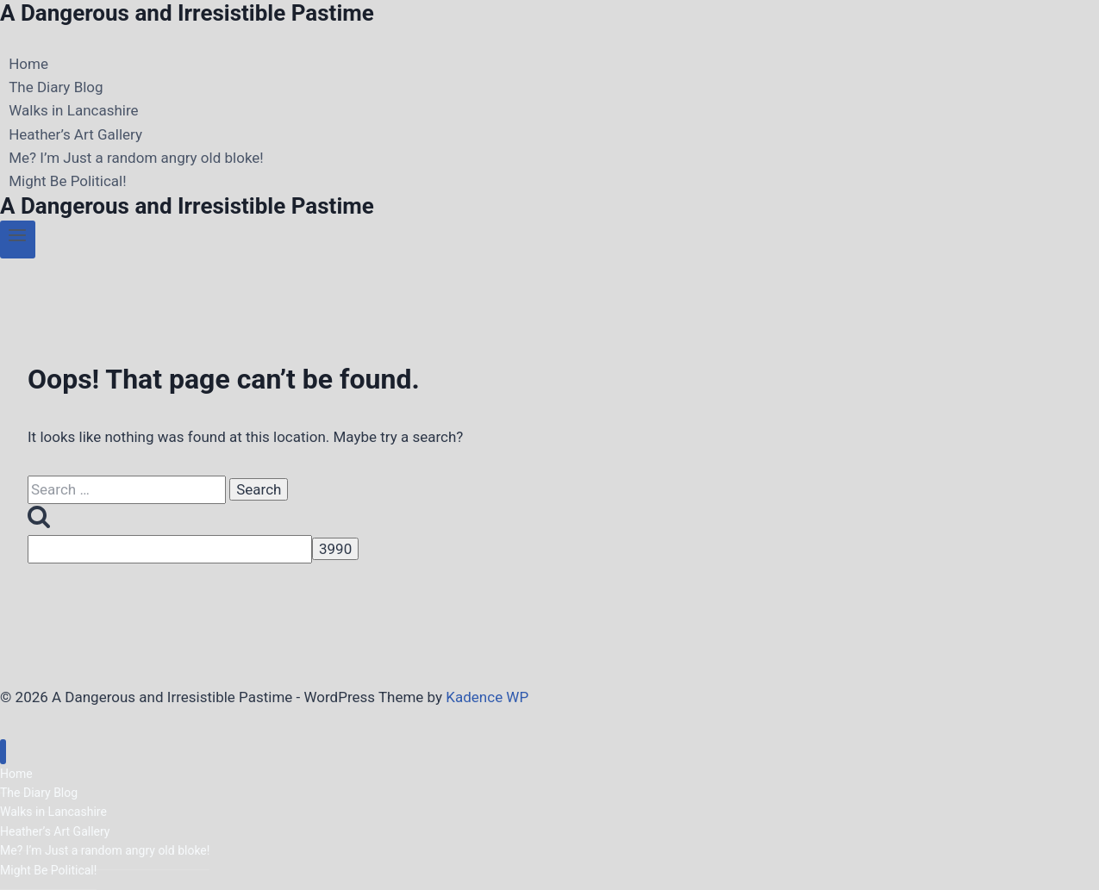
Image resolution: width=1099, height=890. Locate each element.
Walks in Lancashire (73, 111)
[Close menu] (3, 751)
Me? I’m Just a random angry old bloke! (136, 157)
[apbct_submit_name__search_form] (335, 549)
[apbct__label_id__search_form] (170, 549)
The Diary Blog (56, 87)
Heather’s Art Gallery (75, 134)
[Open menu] (17, 239)
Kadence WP (487, 697)
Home (28, 63)
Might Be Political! (67, 181)
